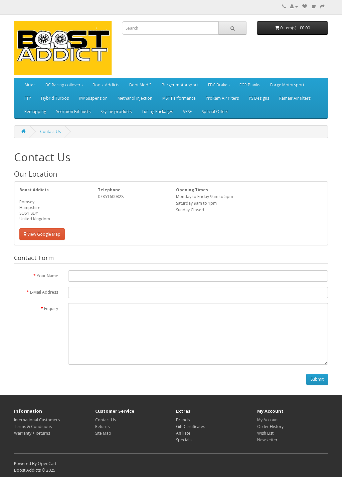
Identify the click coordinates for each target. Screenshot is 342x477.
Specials (183, 440)
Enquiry (51, 308)
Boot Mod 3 (140, 85)
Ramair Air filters (295, 98)
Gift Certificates (190, 426)
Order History (270, 426)
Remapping (35, 111)
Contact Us (50, 131)
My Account (268, 420)
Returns (102, 426)
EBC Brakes (218, 85)
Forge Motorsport (287, 85)
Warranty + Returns (32, 433)
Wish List (265, 433)
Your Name (47, 276)
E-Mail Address (44, 292)
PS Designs (259, 98)
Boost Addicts (106, 85)
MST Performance (179, 98)
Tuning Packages (157, 111)
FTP (27, 98)
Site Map (103, 433)
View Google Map (42, 234)
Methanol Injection (135, 98)
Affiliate (183, 433)
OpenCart (47, 463)
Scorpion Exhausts (73, 111)
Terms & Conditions (33, 426)
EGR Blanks (249, 85)
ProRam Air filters (222, 98)
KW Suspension (93, 98)
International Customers (37, 420)
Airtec (29, 85)
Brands (183, 420)
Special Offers (215, 111)
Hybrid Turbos (55, 98)
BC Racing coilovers (63, 85)
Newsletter (267, 440)
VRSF (187, 111)
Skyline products (116, 111)
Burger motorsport (180, 85)
